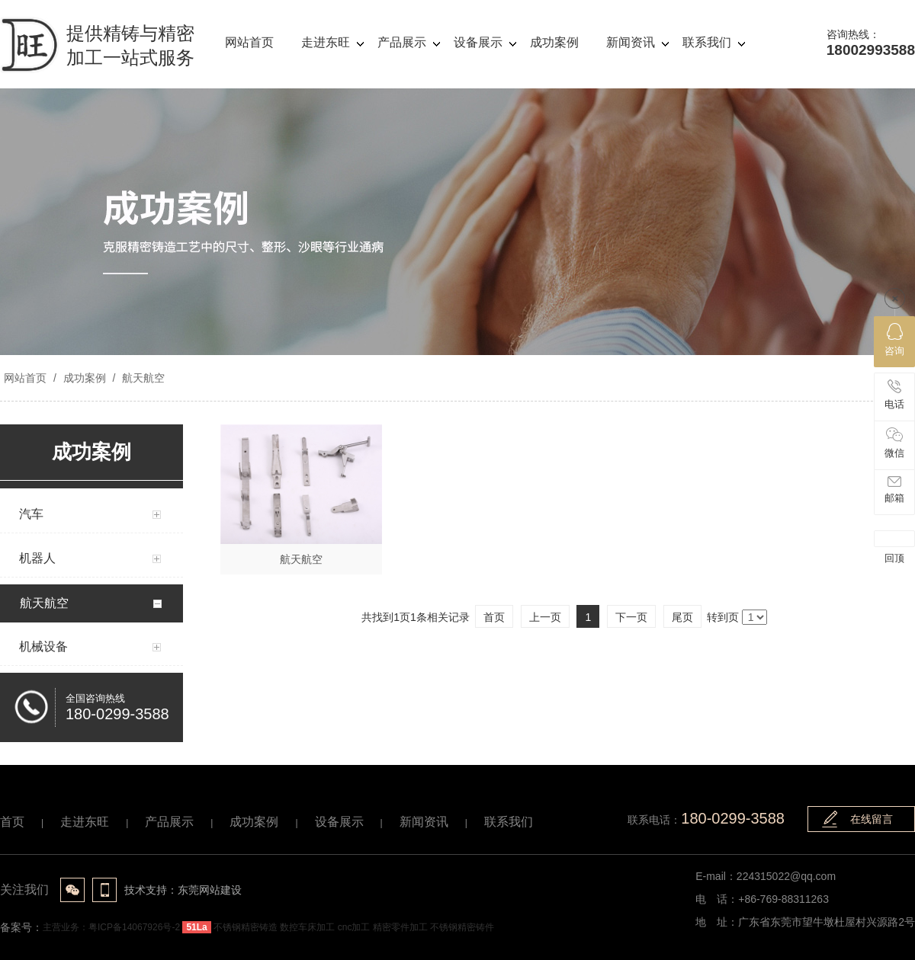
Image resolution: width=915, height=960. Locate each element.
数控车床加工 (307, 927)
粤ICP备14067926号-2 (134, 927)
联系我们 (508, 821)
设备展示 (339, 821)
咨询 (894, 340)
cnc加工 (354, 927)
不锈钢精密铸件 (462, 927)
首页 (12, 821)
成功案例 (84, 378)
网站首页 (25, 378)
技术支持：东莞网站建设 (183, 890)
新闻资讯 (424, 821)
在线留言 (871, 819)
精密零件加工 (400, 927)
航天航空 (142, 378)
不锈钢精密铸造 (246, 927)
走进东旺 (84, 821)
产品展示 (169, 821)
